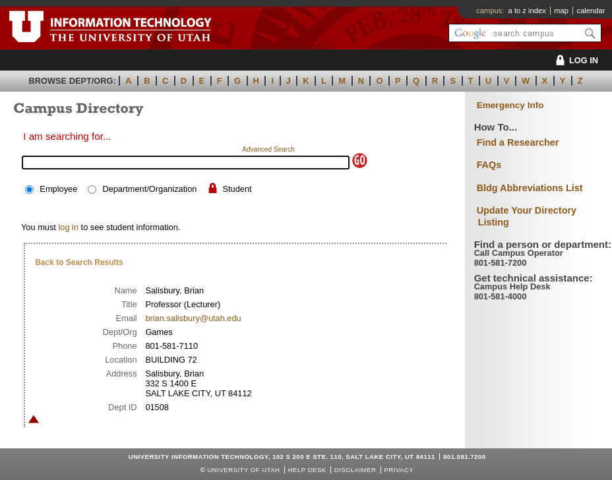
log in (68, 227)
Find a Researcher (518, 142)
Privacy (398, 469)
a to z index (527, 11)
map (561, 11)
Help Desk (307, 469)
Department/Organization (149, 189)
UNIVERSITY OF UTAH (243, 469)
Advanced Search (268, 149)
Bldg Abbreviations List (530, 188)
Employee (58, 189)
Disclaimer (355, 469)
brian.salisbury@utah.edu (193, 318)
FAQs (489, 165)
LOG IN (574, 60)
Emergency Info (510, 105)
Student (237, 189)
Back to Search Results (79, 262)
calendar (591, 11)
